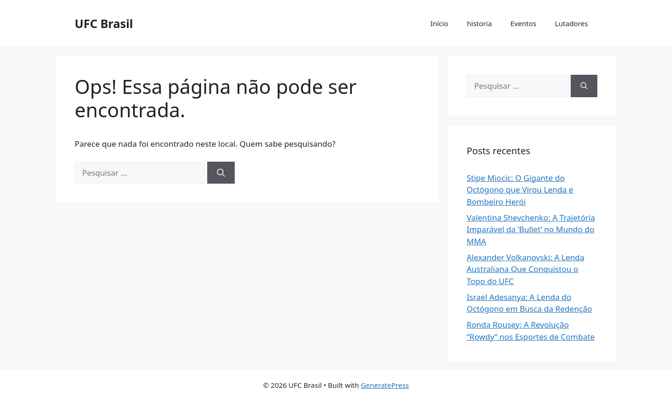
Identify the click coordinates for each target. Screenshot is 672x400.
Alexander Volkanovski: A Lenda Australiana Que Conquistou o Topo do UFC (525, 269)
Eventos (523, 23)
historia (479, 23)
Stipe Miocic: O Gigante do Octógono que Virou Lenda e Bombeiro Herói (520, 189)
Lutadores (571, 23)
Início (439, 23)
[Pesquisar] (221, 173)
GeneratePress (385, 385)
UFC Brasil (104, 23)
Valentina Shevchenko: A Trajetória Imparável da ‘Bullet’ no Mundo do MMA (531, 229)
